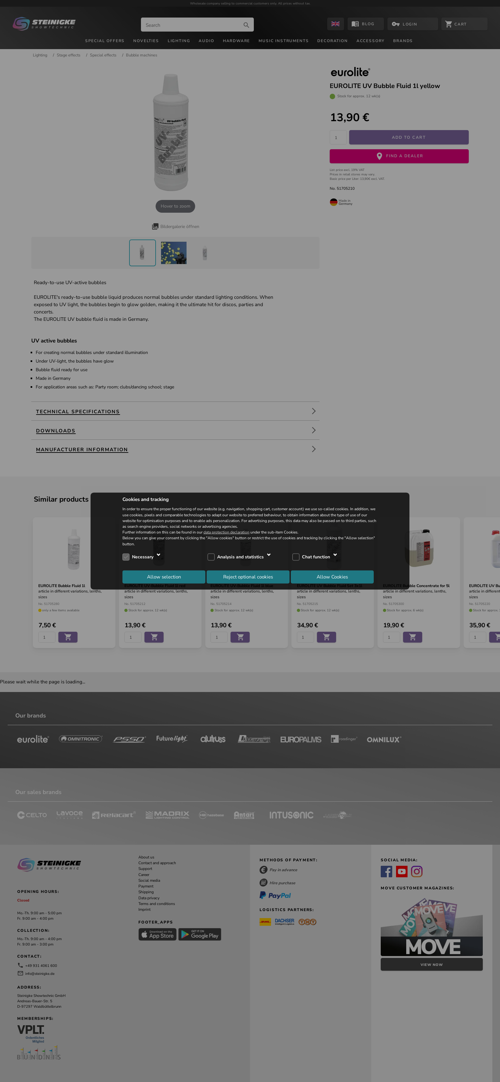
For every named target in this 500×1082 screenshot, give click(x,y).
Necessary (142, 557)
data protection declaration (226, 532)
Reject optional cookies (248, 577)
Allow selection (164, 577)
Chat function (316, 557)
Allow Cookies (332, 577)
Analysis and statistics (240, 557)
